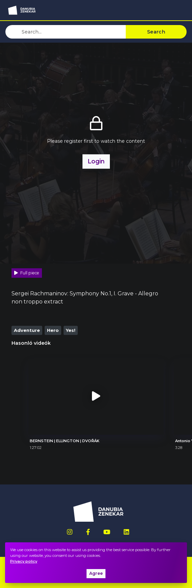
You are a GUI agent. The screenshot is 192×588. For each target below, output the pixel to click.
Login (96, 161)
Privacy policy (23, 561)
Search (156, 32)
